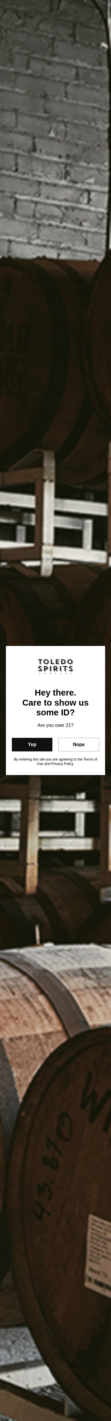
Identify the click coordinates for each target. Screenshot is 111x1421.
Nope (79, 744)
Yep (32, 744)
